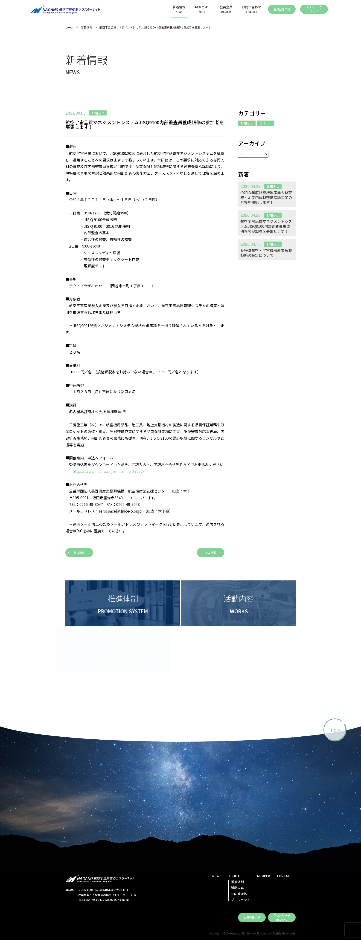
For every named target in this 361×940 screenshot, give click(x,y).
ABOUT (234, 876)
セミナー (265, 123)
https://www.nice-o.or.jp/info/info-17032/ (108, 471)
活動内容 (237, 887)
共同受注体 (239, 893)
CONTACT (284, 876)
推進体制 (237, 881)
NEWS (216, 876)
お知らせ (246, 123)
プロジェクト (240, 899)
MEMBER (263, 876)
